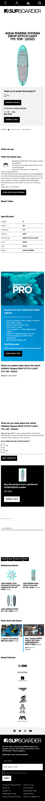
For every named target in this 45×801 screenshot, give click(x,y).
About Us (5, 788)
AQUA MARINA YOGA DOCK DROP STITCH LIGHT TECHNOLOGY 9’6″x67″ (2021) (10, 586)
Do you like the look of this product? (16, 441)
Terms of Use (28, 785)
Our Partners (28, 788)
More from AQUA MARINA (13, 192)
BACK (11, 559)
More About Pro (13, 353)
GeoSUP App (28, 794)
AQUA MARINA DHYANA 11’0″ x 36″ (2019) (9, 610)
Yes (8, 95)
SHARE (4, 559)
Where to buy (12, 119)
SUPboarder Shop (9, 794)
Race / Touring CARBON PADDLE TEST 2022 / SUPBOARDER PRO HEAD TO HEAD (33, 641)
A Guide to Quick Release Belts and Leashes (9, 640)
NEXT (26, 559)
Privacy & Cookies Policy (11, 785)
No (7, 450)
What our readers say (31, 797)
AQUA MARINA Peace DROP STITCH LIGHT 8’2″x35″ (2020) (31, 585)
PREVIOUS (18, 559)
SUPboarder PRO (30, 791)
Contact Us (6, 791)
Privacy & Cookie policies (19, 772)
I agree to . (16, 772)
